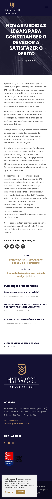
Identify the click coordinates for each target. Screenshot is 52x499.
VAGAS (37, 493)
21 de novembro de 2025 (13, 311)
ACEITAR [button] (21, 492)
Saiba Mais (9, 492)
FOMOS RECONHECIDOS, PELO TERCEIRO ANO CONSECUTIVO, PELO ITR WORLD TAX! (25, 305)
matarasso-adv (32, 296)
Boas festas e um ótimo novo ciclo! (21, 292)
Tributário (10, 346)
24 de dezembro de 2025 (14, 296)
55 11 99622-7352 (13, 420)
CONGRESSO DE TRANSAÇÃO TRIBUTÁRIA (24, 319)
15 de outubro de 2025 (12, 323)
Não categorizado (26, 60)
